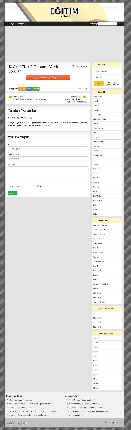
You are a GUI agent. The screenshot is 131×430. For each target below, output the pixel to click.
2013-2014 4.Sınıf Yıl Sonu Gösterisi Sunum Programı (30, 411)
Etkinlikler (96, 248)
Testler (95, 280)
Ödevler (95, 257)
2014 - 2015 (97, 327)
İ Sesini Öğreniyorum (17, 400)
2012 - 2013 (97, 318)
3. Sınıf (95, 347)
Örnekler (96, 266)
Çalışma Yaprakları (99, 234)
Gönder (12, 193)
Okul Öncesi (97, 178)
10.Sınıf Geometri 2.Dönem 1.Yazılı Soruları (29, 99)
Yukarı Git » (83, 89)
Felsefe (95, 124)
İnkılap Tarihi (97, 155)
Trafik (95, 210)
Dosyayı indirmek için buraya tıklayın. (48, 77)
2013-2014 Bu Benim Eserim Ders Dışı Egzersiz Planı (30, 404)
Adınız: (10, 144)
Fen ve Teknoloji (98, 128)
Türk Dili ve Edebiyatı (100, 119)
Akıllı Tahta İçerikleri (100, 225)
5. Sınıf (95, 356)
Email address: (13, 154)
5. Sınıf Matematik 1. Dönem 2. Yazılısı (82, 404)
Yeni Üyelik (112, 82)
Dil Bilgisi (96, 110)
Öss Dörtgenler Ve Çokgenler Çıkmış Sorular (26, 415)
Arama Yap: (93, 24)
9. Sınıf (95, 374)
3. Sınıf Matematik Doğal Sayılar (80, 400)
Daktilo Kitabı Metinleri (17, 407)
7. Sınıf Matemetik (74, 415)
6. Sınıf (95, 361)
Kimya (95, 160)
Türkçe (95, 214)
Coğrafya (96, 106)
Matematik (97, 169)
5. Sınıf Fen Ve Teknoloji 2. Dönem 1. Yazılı (84, 407)
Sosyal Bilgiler (97, 200)
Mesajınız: (11, 164)
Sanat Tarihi (97, 196)
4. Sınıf (95, 352)
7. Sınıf (95, 365)
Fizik (94, 133)
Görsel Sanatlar (98, 142)
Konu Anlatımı (98, 252)
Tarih (94, 205)
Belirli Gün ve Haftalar (100, 230)
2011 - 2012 (97, 313)
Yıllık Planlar (97, 293)
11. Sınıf (95, 383)
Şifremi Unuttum (112, 84)
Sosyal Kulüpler (98, 271)
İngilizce (95, 151)
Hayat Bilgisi (97, 146)
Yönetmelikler (97, 298)
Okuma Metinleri (99, 261)
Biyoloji (95, 101)
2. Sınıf (95, 343)
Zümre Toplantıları (99, 302)
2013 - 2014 (97, 322)
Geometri (96, 137)
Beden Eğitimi (97, 97)
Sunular (95, 275)
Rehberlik (96, 187)
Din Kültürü (97, 115)
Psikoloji (96, 182)
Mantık (95, 164)
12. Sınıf (95, 388)
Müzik (95, 173)
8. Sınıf (95, 370)
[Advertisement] (64, 44)
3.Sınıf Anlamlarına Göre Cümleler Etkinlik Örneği (86, 411)
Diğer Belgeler (98, 243)
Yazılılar (95, 289)
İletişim (21, 24)
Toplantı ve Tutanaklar (100, 284)
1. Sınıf (95, 338)
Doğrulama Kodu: (14, 186)
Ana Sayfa (10, 24)
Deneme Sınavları (99, 239)
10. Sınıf (95, 379)
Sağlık (95, 191)
